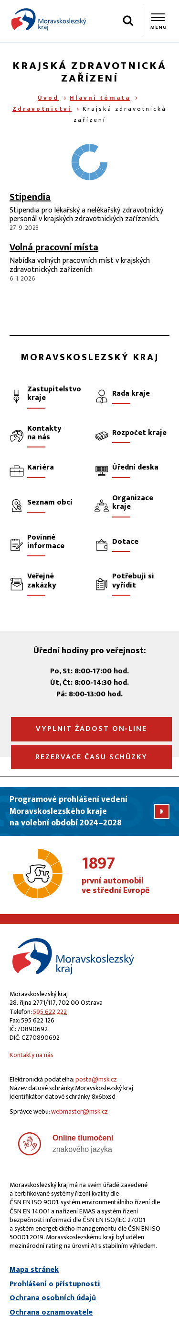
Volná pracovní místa (54, 247)
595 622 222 (50, 1011)
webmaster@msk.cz (79, 1111)
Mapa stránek (34, 1270)
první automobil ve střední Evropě (125, 876)
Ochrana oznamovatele (51, 1312)
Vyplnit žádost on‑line (91, 728)
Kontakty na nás (31, 1054)
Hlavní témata (100, 98)
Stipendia (30, 197)
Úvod (48, 98)
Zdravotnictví (42, 109)
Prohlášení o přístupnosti (55, 1284)
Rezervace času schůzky (91, 757)
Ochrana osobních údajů (53, 1298)
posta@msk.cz (96, 1079)
